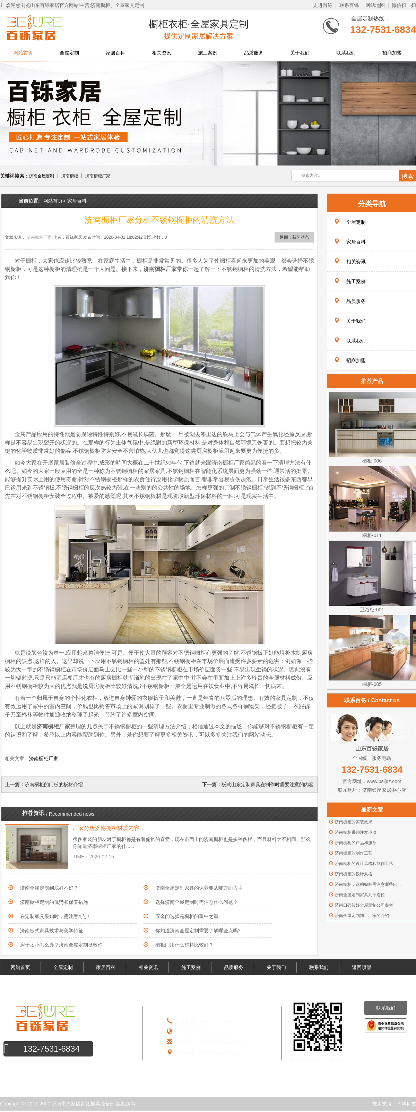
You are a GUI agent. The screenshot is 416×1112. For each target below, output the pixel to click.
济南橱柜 (69, 175)
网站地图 (375, 5)
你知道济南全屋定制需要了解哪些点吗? (198, 930)
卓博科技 (406, 1103)
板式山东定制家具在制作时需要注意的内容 (268, 784)
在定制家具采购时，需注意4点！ (55, 916)
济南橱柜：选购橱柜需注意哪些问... (368, 884)
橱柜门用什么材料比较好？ (184, 945)
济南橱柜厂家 (97, 175)
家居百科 (115, 53)
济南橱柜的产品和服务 (355, 842)
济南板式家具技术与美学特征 (51, 930)
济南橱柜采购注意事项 (355, 832)
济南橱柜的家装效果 (353, 822)
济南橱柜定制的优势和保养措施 (54, 902)
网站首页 (23, 53)
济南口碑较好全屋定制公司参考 (364, 905)
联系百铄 (349, 5)
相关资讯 (161, 53)
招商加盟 (392, 53)
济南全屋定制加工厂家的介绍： (364, 915)
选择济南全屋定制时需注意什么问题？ (196, 902)
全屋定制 (69, 53)
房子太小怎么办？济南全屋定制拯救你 (61, 945)
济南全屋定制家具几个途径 (360, 894)
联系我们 (346, 53)
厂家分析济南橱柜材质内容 (106, 828)
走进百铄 (322, 5)
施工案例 (207, 53)
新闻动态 (300, 237)
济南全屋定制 (41, 175)
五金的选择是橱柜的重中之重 (186, 916)
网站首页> (54, 201)
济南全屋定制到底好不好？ (49, 888)
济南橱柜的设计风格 (353, 874)
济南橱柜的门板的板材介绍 (54, 784)
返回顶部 (361, 967)
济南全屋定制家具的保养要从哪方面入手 (199, 888)
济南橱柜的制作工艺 (353, 853)
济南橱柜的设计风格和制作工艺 (364, 863)
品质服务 (253, 53)
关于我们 (300, 53)
